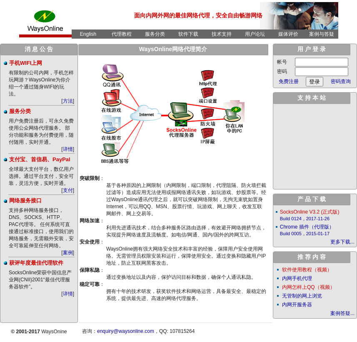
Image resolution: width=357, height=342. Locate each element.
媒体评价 (288, 34)
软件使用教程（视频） (307, 270)
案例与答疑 (321, 34)
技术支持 (222, 34)
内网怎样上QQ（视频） (308, 287)
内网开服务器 (297, 305)
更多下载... (342, 242)
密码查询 (341, 81)
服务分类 (155, 34)
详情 (68, 149)
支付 (68, 190)
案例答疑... (342, 313)
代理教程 (122, 34)
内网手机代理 (297, 278)
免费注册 (289, 81)
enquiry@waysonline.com (125, 331)
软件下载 (188, 34)
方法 (68, 101)
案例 (68, 253)
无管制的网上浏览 (302, 296)
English (88, 34)
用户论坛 (255, 34)
